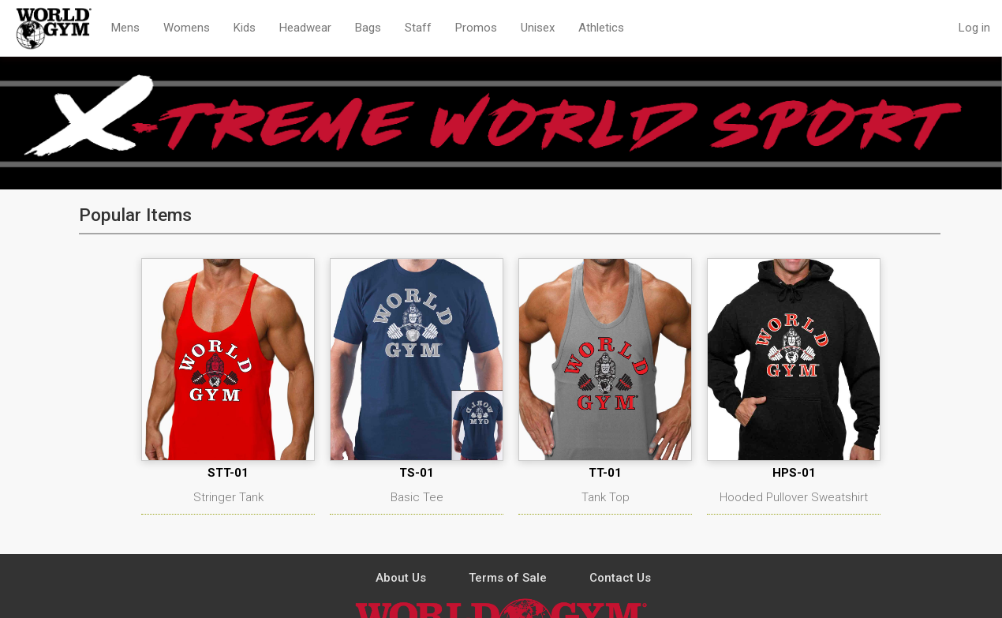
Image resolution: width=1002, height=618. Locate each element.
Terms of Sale (508, 578)
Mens (125, 28)
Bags (368, 28)
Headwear (305, 28)
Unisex (538, 28)
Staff (418, 28)
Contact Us (620, 578)
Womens (186, 28)
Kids (245, 28)
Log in (974, 28)
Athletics (601, 28)
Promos (476, 28)
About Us (401, 578)
